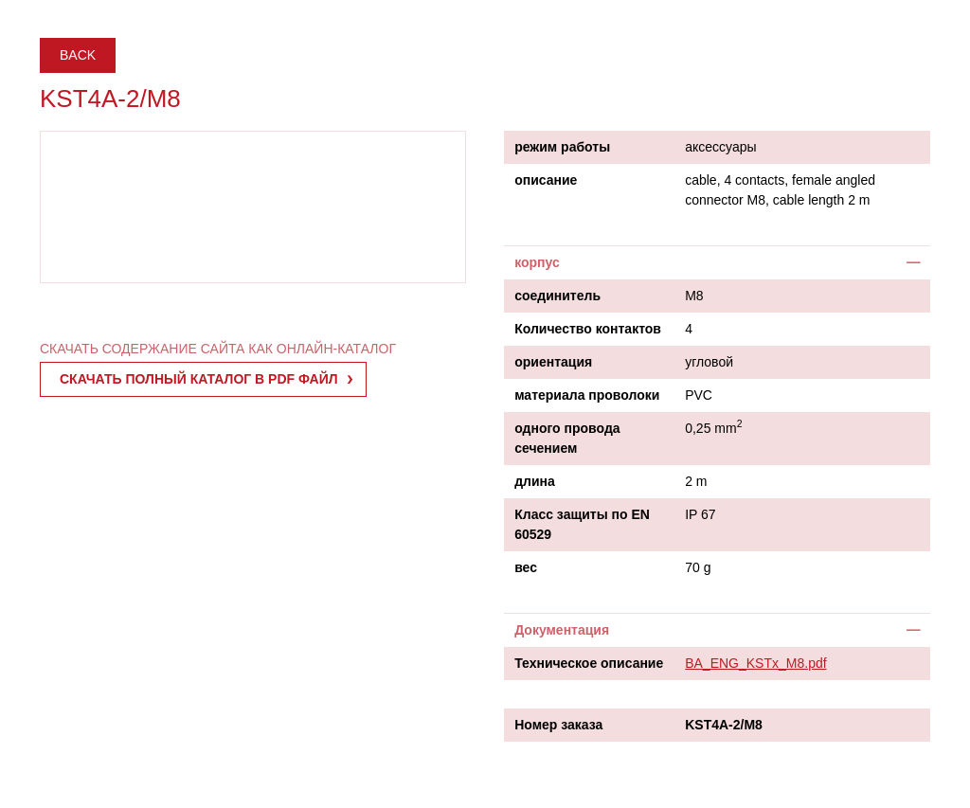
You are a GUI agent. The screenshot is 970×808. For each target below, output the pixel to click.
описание (545, 180)
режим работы (562, 146)
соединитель (557, 295)
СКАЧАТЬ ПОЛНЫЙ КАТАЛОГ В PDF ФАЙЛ (199, 378)
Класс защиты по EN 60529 (582, 524)
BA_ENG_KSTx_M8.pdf (755, 663)
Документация (561, 629)
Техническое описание (588, 663)
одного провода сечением (567, 438)
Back (78, 55)
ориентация (553, 361)
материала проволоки (586, 395)
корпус (537, 262)
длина (534, 481)
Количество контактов (587, 328)
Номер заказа (558, 724)
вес (525, 567)
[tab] (717, 262)
